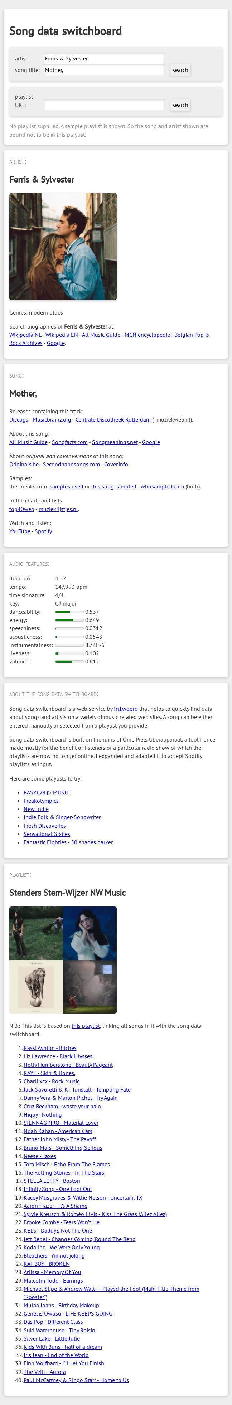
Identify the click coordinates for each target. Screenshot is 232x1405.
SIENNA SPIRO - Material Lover (61, 1122)
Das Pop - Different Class (53, 1321)
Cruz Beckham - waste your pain (62, 1106)
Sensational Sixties (47, 833)
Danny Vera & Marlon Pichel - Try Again (71, 1097)
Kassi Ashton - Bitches (50, 1047)
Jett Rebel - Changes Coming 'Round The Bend (80, 1239)
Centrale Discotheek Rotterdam (113, 419)
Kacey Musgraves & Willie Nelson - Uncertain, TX (83, 1197)
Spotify (43, 531)
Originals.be (24, 464)
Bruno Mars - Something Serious (63, 1147)
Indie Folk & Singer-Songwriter (62, 817)
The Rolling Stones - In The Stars (64, 1172)
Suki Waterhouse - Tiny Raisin (59, 1330)
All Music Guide (101, 334)
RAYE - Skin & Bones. (49, 1072)
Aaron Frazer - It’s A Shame (55, 1205)
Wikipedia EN (61, 334)
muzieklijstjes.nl (58, 508)
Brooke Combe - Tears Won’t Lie (62, 1222)
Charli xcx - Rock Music (51, 1081)
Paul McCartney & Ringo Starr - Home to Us (76, 1380)
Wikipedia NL (25, 334)
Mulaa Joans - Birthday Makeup (61, 1305)
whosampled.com (162, 486)
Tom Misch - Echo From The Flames (67, 1164)
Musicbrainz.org (52, 419)
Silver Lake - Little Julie (52, 1338)
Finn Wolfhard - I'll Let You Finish (64, 1363)
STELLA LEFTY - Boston (52, 1180)
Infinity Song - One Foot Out (58, 1188)
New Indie (36, 808)
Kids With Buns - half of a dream (63, 1346)
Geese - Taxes (40, 1156)
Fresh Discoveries (45, 825)
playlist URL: (24, 100)
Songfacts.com (70, 442)
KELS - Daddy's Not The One (58, 1230)
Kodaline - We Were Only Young (62, 1247)
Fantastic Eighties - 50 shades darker (68, 842)
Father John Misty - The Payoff (60, 1139)
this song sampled (113, 486)
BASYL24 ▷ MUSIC (46, 792)
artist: (22, 58)
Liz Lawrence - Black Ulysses (58, 1056)
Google (56, 342)
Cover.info (116, 464)
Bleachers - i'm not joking (54, 1255)
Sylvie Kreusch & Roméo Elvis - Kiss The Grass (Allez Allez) (95, 1213)
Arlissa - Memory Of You (52, 1271)
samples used (66, 486)
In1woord (126, 708)
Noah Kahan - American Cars (58, 1130)
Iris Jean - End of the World (56, 1354)
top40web (21, 508)
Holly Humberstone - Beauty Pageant (68, 1064)
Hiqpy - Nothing (43, 1114)
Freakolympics (41, 800)
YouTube (19, 531)
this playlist (86, 1025)
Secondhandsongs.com (71, 464)
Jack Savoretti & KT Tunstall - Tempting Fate (77, 1089)
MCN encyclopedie (147, 334)
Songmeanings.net (115, 442)
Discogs (18, 419)
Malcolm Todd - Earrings (53, 1280)
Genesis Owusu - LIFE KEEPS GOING (68, 1313)
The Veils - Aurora (45, 1371)
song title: (27, 69)
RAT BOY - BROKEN (47, 1263)
